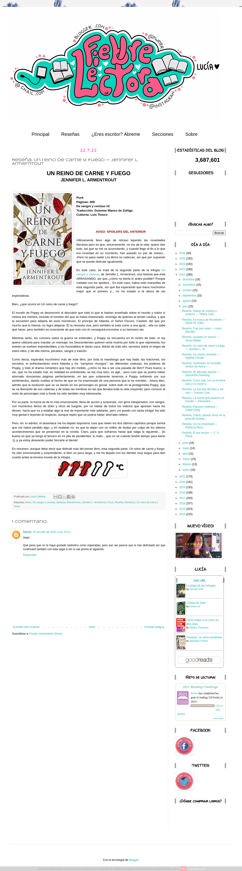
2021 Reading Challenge (200, 687)
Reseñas (70, 134)
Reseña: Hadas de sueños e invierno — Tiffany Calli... (199, 312)
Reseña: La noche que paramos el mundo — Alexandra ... (203, 399)
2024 (182, 264)
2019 (182, 487)
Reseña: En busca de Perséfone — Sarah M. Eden (203, 321)
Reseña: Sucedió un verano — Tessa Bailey (200, 338)
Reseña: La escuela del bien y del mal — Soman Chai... (202, 391)
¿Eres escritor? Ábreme (115, 134)
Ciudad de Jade (196, 602)
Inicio (92, 627)
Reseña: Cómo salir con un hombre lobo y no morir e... (203, 382)
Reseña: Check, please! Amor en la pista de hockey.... (203, 417)
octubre (187, 290)
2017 (182, 498)
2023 (182, 269)
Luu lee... (200, 580)
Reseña (119, 502)
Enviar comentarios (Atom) (46, 633)
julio (185, 306)
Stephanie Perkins (198, 641)
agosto (187, 300)
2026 (182, 253)
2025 (182, 258)
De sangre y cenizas (44, 502)
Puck (110, 502)
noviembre (189, 284)
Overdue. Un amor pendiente (204, 637)
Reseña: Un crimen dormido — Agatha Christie (201, 356)
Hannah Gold (196, 589)
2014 (182, 514)
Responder (30, 555)
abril (186, 453)
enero (186, 469)
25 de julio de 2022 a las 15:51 (52, 532)
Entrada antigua (154, 627)
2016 (182, 503)
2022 (182, 274)
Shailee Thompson (198, 627)
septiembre (190, 295)
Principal (40, 134)
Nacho (27, 532)
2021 (182, 476)
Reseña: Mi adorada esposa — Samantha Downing (201, 373)
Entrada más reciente (26, 627)
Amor (28, 502)
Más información (196, 868)
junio (186, 442)
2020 (182, 482)
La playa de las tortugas (200, 585)
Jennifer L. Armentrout (94, 502)
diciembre (189, 279)
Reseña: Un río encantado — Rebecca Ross (200, 425)
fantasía (60, 502)
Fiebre (194, 693)
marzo (187, 459)
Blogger (134, 860)
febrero (187, 464)
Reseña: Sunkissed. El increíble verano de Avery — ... (201, 365)
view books (218, 718)
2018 (182, 492)
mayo (186, 448)
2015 (182, 509)
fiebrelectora (73, 502)
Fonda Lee (194, 606)
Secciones (162, 134)
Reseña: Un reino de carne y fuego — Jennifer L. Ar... (203, 347)
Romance (130, 502)
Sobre (191, 134)
